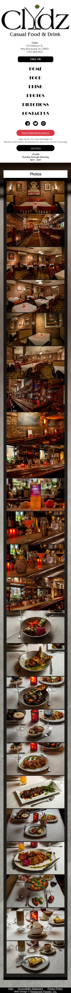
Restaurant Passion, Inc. (43, 991)
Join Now (35, 148)
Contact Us (35, 113)
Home (35, 69)
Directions (35, 104)
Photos (35, 96)
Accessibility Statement (30, 989)
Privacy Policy (55, 989)
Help (10, 989)
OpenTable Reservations (35, 132)
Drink (35, 87)
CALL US (35, 59)
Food (35, 78)
